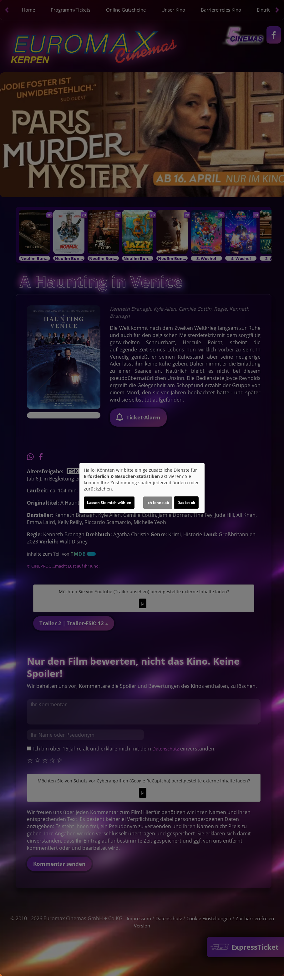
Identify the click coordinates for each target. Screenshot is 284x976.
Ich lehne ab (157, 502)
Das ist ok (186, 502)
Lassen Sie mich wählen (109, 502)
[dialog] (142, 488)
